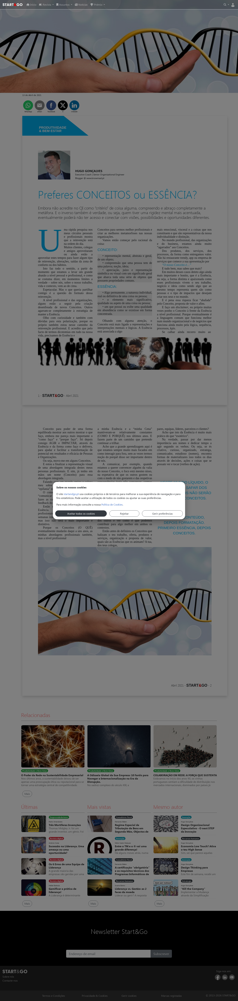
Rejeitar (124, 513)
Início (31, 4)
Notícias (81, 4)
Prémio (96, 4)
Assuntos (63, 4)
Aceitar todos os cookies (81, 513)
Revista (45, 4)
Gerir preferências (162, 513)
